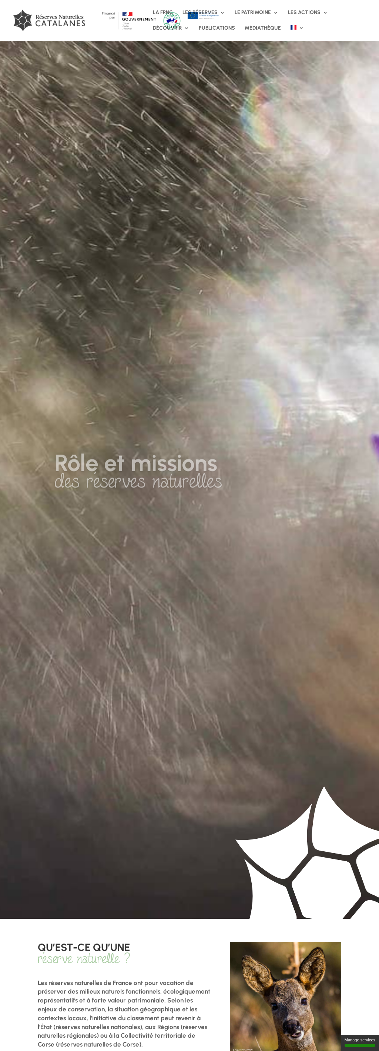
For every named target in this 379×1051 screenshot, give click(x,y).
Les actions (304, 13)
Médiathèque (263, 28)
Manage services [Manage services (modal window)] (360, 1042)
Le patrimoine (253, 13)
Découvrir (167, 28)
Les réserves (200, 13)
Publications (217, 28)
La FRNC (163, 13)
